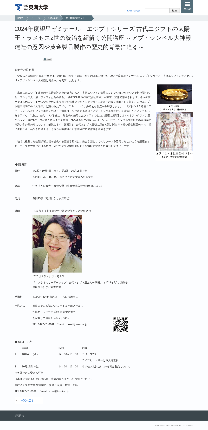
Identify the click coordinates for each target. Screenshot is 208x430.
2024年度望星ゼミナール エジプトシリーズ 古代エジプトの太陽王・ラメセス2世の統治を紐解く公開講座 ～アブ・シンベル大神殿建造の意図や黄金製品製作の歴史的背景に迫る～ (78, 18)
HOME (20, 18)
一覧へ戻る (27, 400)
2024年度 (53, 18)
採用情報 (19, 415)
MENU (187, 9)
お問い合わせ (133, 10)
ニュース (35, 18)
